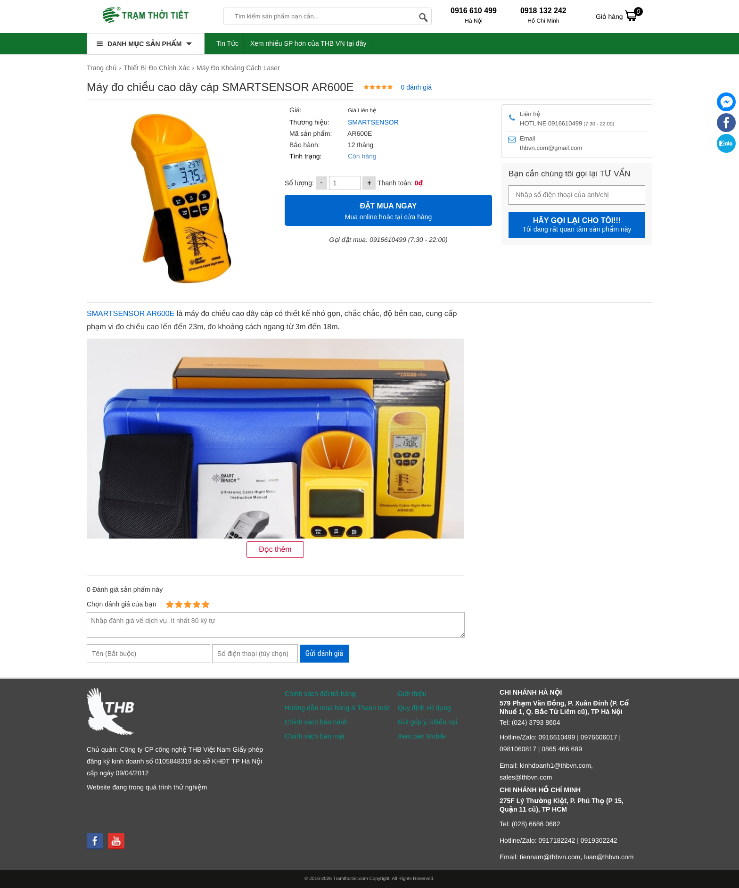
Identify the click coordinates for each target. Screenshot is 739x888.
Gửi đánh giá (324, 653)
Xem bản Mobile (422, 736)
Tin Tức (227, 43)
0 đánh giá (416, 87)
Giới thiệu (412, 693)
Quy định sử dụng (424, 708)
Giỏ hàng (619, 15)
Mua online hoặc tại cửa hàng (388, 210)
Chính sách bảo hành (316, 722)
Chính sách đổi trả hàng (320, 693)
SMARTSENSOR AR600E (130, 314)
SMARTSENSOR (373, 122)
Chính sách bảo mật (315, 736)
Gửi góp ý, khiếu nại (427, 722)
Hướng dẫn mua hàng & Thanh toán (338, 708)
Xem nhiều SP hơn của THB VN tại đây (308, 43)
